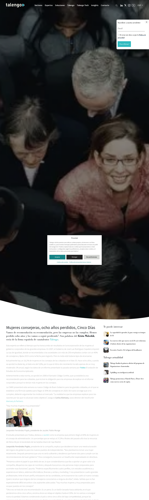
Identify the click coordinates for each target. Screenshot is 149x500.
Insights (94, 5)
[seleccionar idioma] (140, 5)
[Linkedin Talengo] (121, 5)
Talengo (70, 5)
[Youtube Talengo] (133, 5)
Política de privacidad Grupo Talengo (80, 262)
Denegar (74, 257)
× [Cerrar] (146, 22)
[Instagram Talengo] (129, 5)
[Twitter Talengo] (125, 5)
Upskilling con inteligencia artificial (122, 373)
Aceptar (57, 257)
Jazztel (46, 435)
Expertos (49, 5)
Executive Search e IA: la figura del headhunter (126, 350)
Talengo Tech (83, 5)
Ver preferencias (91, 257)
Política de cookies (62, 262)
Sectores (38, 5)
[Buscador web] (116, 5)
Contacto (105, 5)
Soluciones (60, 5)
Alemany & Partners (14, 401)
